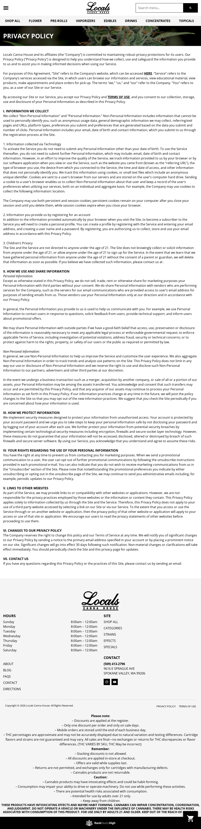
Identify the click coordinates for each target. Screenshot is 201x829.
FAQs (7, 676)
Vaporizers (85, 21)
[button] (6, 8)
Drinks (131, 21)
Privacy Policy (166, 706)
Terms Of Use (187, 706)
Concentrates (158, 21)
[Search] (190, 7)
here (148, 73)
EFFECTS (110, 641)
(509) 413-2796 (114, 664)
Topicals (186, 21)
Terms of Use (119, 97)
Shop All (12, 21)
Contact (10, 683)
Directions (12, 689)
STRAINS (110, 634)
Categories (113, 628)
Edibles (110, 21)
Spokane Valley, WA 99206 (124, 673)
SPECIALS (110, 647)
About (8, 664)
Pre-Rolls (58, 21)
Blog (7, 670)
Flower (35, 21)
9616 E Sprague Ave (119, 668)
